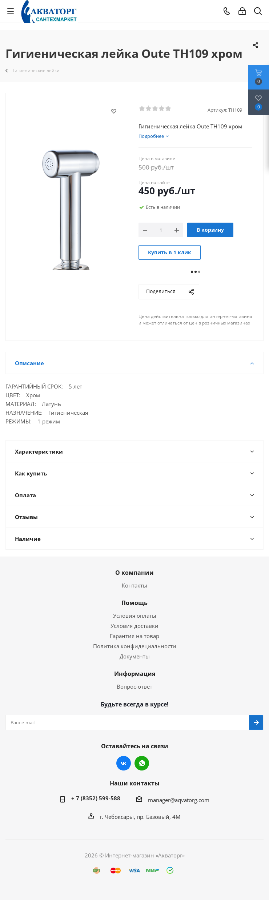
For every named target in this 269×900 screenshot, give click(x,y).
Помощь (134, 603)
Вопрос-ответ (134, 686)
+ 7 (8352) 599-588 (95, 798)
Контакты (134, 585)
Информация (134, 674)
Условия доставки (134, 625)
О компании (134, 573)
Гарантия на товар (134, 636)
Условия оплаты (134, 615)
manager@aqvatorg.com (178, 800)
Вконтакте (123, 763)
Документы (135, 656)
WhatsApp (141, 763)
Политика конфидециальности (134, 646)
